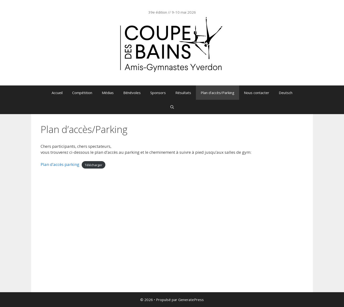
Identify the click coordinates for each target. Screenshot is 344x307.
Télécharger (93, 165)
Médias (108, 92)
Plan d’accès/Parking (217, 92)
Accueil (57, 92)
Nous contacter (256, 92)
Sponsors (158, 92)
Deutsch (285, 92)
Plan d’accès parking (60, 164)
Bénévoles (132, 92)
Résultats (183, 92)
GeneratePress (191, 299)
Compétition (82, 92)
